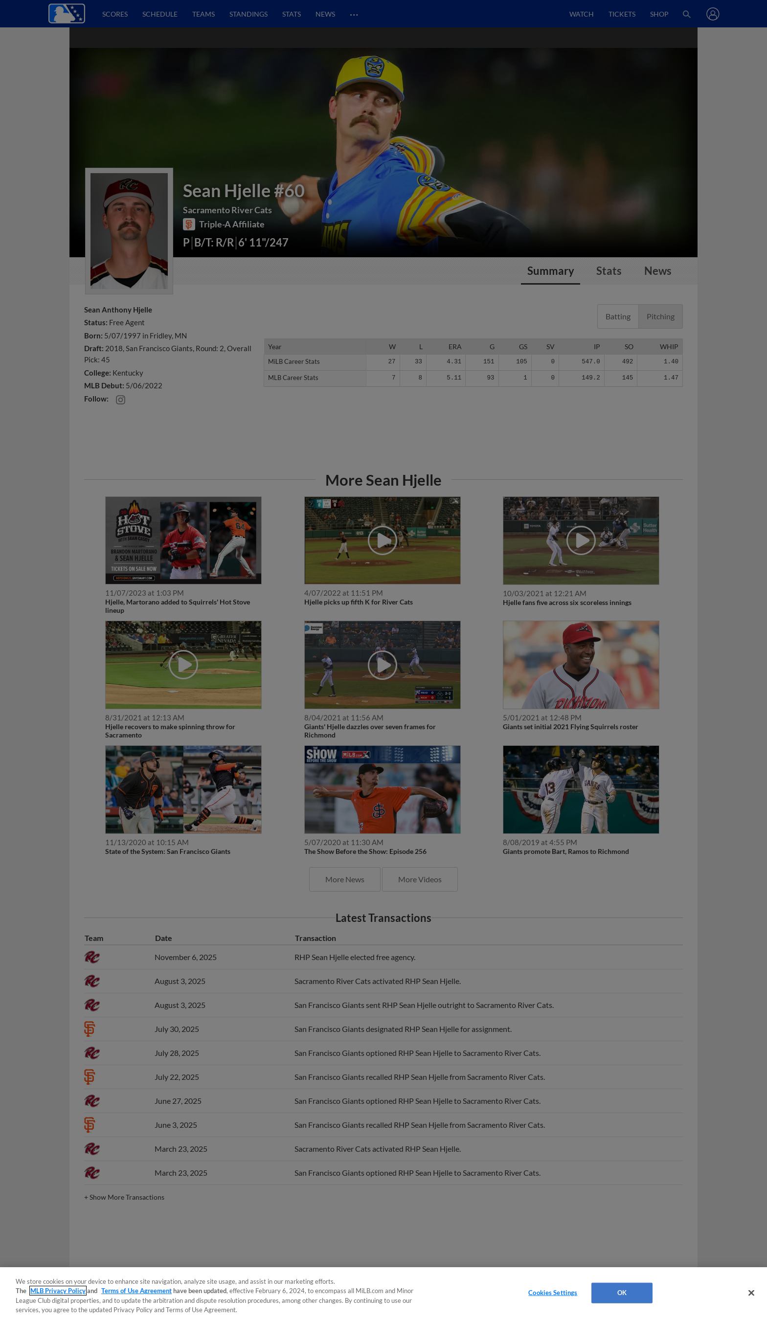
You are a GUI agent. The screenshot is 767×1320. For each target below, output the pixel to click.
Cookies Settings (552, 1293)
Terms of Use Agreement (136, 1291)
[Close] (751, 1292)
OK (622, 1293)
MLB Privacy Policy (58, 1291)
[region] (383, 1293)
